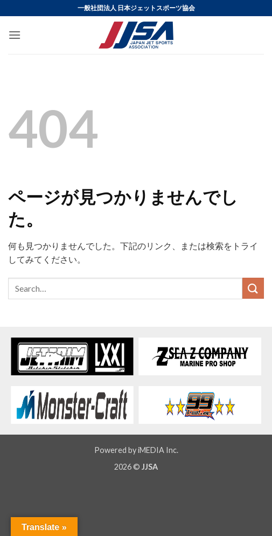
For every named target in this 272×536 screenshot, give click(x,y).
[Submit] (253, 288)
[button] (14, 35)
